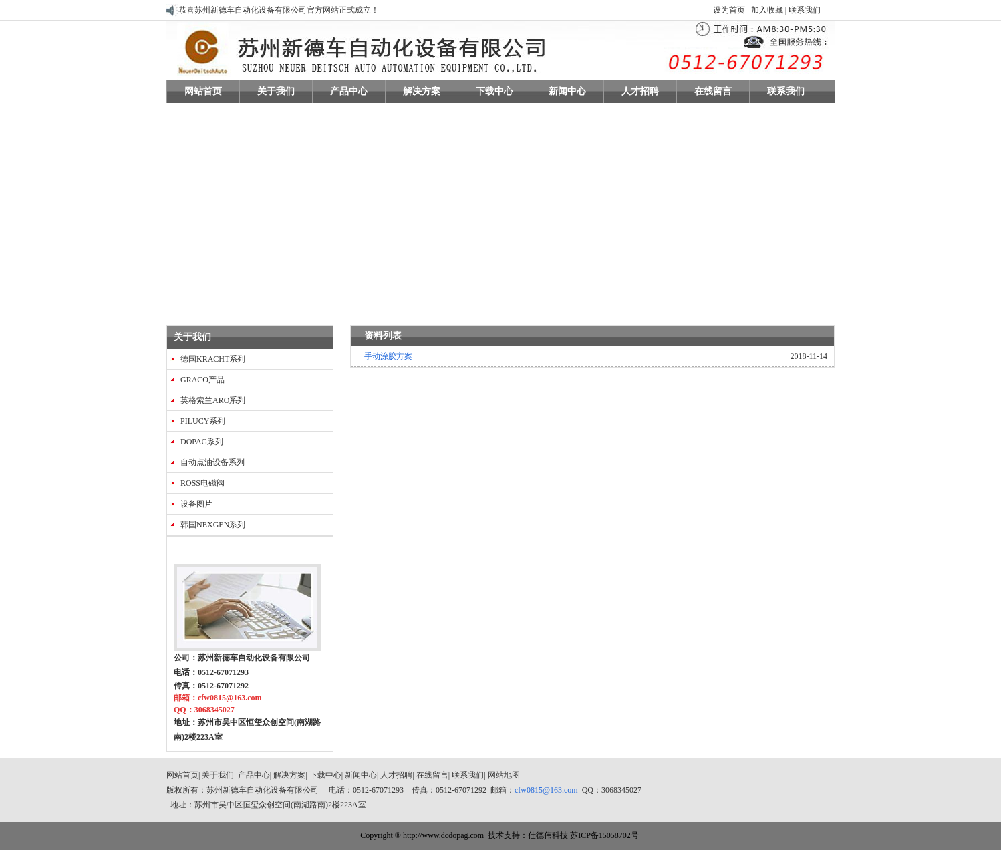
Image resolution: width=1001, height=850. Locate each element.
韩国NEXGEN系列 (212, 524)
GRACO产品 (202, 379)
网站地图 (504, 775)
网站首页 (182, 775)
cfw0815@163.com (546, 790)
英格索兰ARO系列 (212, 400)
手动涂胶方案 (388, 356)
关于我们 (192, 337)
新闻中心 (361, 775)
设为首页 (729, 10)
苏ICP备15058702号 (604, 835)
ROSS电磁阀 (202, 483)
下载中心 (325, 775)
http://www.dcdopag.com (443, 835)
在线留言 (432, 775)
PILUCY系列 (202, 421)
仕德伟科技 (548, 835)
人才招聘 (396, 775)
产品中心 (254, 775)
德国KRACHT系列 (212, 359)
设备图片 (196, 504)
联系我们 (803, 10)
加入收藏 (767, 10)
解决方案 (289, 775)
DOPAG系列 (201, 441)
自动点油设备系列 (212, 462)
